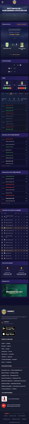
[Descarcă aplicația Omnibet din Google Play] (14, 328)
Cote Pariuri (21, 416)
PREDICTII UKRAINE (21, 24)
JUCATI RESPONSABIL (13, 399)
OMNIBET (6, 413)
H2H (11, 93)
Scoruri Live (6, 419)
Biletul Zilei (12, 416)
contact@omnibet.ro (9, 323)
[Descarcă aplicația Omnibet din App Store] (14, 333)
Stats (3, 93)
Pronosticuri (16, 419)
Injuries (15, 93)
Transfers (21, 93)
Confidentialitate (14, 422)
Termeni (24, 419)
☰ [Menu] (2, 2)
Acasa (6, 416)
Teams (7, 93)
